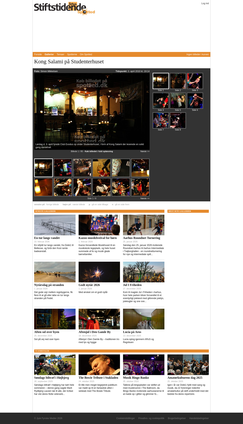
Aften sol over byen (46, 332)
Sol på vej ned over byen (46, 339)
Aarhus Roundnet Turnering (141, 237)
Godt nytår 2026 (89, 285)
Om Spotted (86, 54)
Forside (38, 54)
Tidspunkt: (122, 71)
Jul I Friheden (132, 285)
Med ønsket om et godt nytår (93, 292)
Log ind (205, 3)
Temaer (60, 54)
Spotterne (72, 54)
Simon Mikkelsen (49, 71)
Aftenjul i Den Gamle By (95, 332)
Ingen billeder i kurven (198, 54)
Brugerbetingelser (177, 418)
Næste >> (145, 151)
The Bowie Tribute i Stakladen (98, 377)
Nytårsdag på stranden (49, 285)
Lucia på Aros (132, 332)
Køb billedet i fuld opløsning (99, 151)
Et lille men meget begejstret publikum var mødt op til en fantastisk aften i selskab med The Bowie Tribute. (98, 388)
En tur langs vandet (47, 237)
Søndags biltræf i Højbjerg (51, 377)
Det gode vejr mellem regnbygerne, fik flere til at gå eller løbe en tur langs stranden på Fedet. (53, 295)
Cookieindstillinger (125, 418)
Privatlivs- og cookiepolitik (151, 418)
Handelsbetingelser (199, 418)
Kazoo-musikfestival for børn (98, 237)
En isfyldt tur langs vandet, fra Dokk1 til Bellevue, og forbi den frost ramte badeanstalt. (53, 248)
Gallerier (49, 54)
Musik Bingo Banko (136, 377)
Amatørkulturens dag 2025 (184, 377)
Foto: (37, 71)
